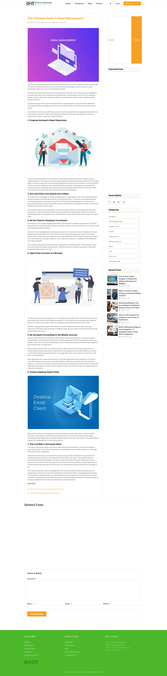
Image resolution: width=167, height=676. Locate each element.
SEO (110, 251)
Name (29, 604)
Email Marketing (59, 22)
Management (114, 236)
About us (27, 642)
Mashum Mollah (34, 22)
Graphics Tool (114, 226)
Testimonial (69, 645)
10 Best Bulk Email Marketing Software (45, 493)
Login (118, 3)
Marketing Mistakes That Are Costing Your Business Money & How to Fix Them (129, 305)
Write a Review (132, 3)
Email (67, 604)
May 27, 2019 (46, 22)
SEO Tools (112, 256)
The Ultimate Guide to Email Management (56, 18)
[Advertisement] (124, 132)
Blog (90, 3)
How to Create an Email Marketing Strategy (46, 489)
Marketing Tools (115, 241)
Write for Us (29, 645)
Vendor (99, 3)
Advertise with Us (31, 655)
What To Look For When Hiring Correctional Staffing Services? (130, 293)
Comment (31, 579)
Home (68, 3)
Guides (111, 231)
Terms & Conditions (72, 652)
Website (106, 604)
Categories (79, 3)
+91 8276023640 (116, 650)
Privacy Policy (70, 655)
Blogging (112, 216)
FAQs (66, 649)
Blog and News (29, 649)
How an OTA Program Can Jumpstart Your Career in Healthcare (129, 317)
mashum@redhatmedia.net (121, 647)
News (111, 246)
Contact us (28, 652)
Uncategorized (114, 261)
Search (136, 40)
